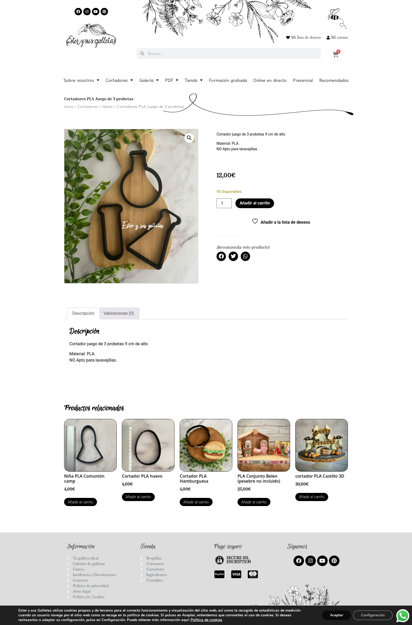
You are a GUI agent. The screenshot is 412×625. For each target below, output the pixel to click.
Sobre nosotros (81, 80)
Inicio (69, 106)
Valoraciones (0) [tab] (119, 313)
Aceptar (336, 615)
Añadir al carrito (255, 203)
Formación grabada (228, 80)
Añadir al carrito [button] (80, 502)
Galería (149, 80)
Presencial (303, 80)
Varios (107, 106)
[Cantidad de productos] (224, 203)
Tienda (194, 80)
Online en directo (270, 80)
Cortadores (119, 80)
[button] (189, 138)
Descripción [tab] (83, 313)
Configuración (373, 615)
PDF (171, 80)
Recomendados (334, 80)
